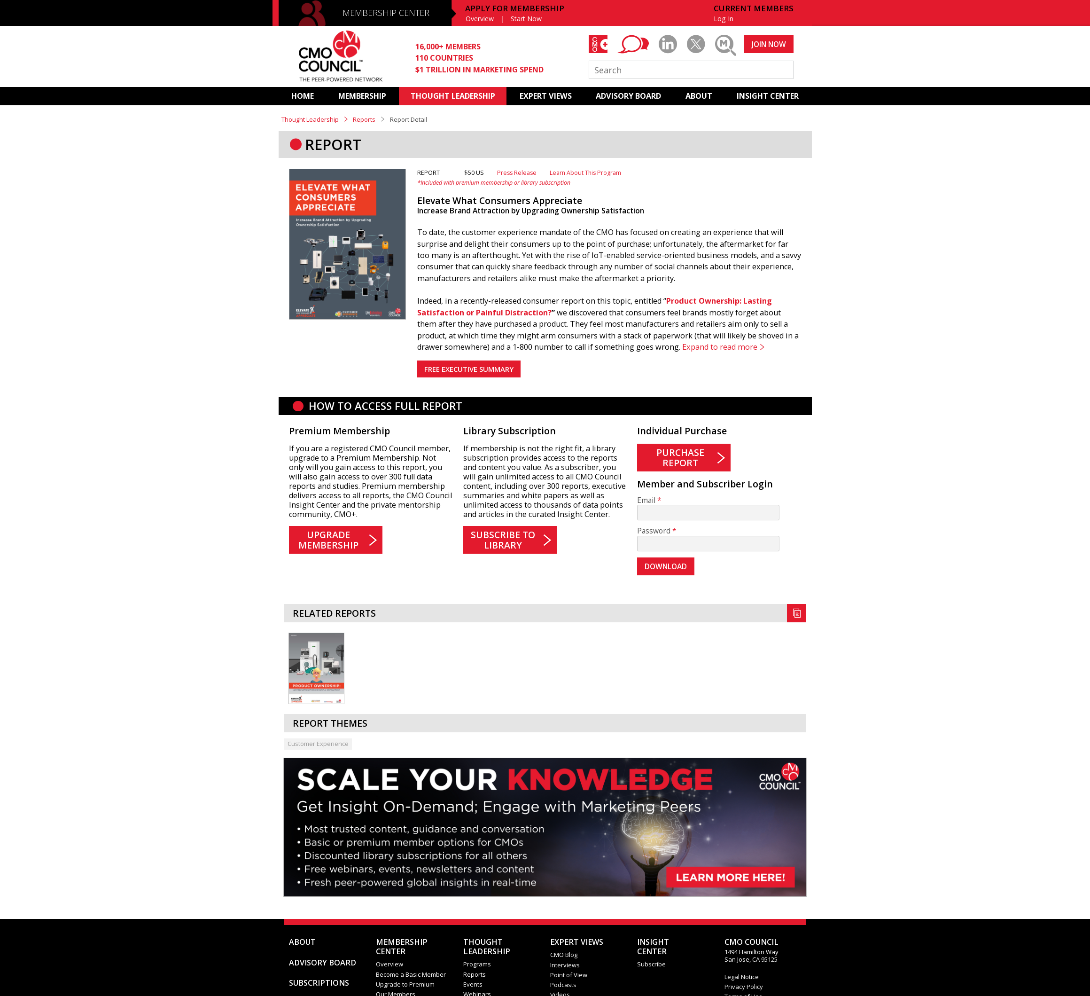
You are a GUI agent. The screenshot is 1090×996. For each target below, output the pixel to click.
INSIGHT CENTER (768, 96)
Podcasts (563, 984)
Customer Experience (318, 743)
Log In (723, 18)
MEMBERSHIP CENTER (386, 12)
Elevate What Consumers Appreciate (499, 200)
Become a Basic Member (411, 974)
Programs (477, 964)
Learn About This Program (585, 173)
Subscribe (651, 964)
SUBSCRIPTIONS (319, 983)
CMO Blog (563, 954)
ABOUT (698, 96)
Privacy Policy (743, 986)
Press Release (517, 173)
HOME (302, 96)
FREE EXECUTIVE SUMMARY (469, 369)
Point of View (568, 975)
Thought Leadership (310, 119)
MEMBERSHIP (362, 96)
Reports (364, 119)
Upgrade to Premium (405, 984)
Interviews (565, 965)
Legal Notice (741, 976)
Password (653, 530)
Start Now (526, 18)
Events (473, 984)
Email (646, 500)
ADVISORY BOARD (628, 96)
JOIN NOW (769, 44)
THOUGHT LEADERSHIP (453, 96)
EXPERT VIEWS (546, 96)
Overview (480, 18)
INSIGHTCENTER (653, 947)
